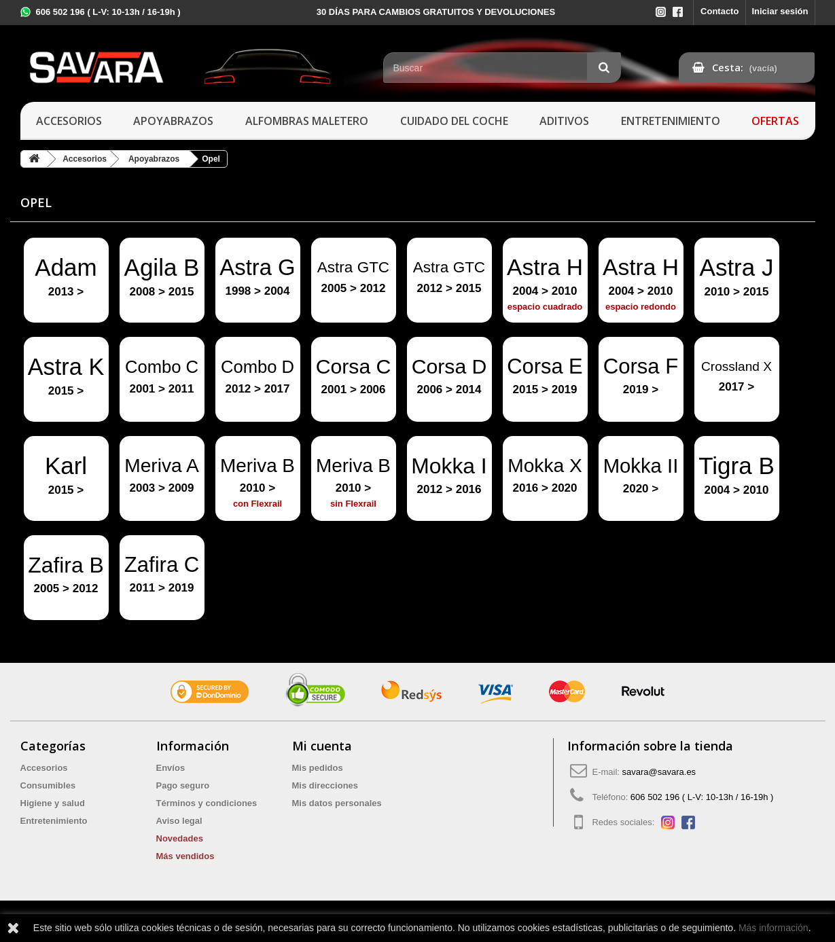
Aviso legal (179, 821)
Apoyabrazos (173, 120)
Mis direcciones (325, 785)
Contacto (719, 11)
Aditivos (564, 120)
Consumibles (48, 785)
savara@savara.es (659, 772)
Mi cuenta (322, 746)
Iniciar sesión (779, 11)
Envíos (170, 768)
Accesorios (69, 120)
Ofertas (775, 120)
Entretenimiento (670, 120)
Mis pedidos (317, 768)
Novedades (179, 838)
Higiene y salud (52, 803)
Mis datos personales (337, 803)
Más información (774, 927)
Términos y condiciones (206, 803)
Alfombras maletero (306, 120)
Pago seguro (183, 785)
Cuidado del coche (454, 120)
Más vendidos (185, 856)
